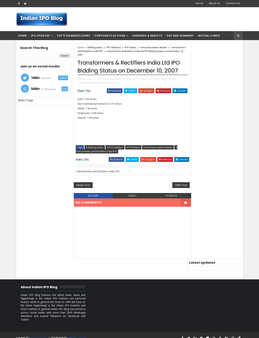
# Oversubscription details (158, 155)
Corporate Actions (110, 36)
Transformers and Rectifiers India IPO (98, 51)
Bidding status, (114, 87)
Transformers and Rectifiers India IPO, (99, 90)
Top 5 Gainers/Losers (74, 36)
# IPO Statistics (116, 155)
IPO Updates (41, 36)
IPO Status (131, 47)
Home (198, 3)
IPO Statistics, (129, 87)
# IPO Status (134, 155)
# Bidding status (95, 155)
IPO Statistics (115, 47)
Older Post (174, 193)
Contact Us (232, 3)
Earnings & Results (148, 36)
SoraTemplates (40, 332)
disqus (129, 204)
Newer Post (84, 193)
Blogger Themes (78, 332)
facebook (166, 204)
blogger (93, 204)
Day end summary (181, 36)
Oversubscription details (154, 47)
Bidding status (96, 47)
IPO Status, (143, 87)
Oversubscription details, (163, 87)
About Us (213, 3)
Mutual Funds (210, 36)
